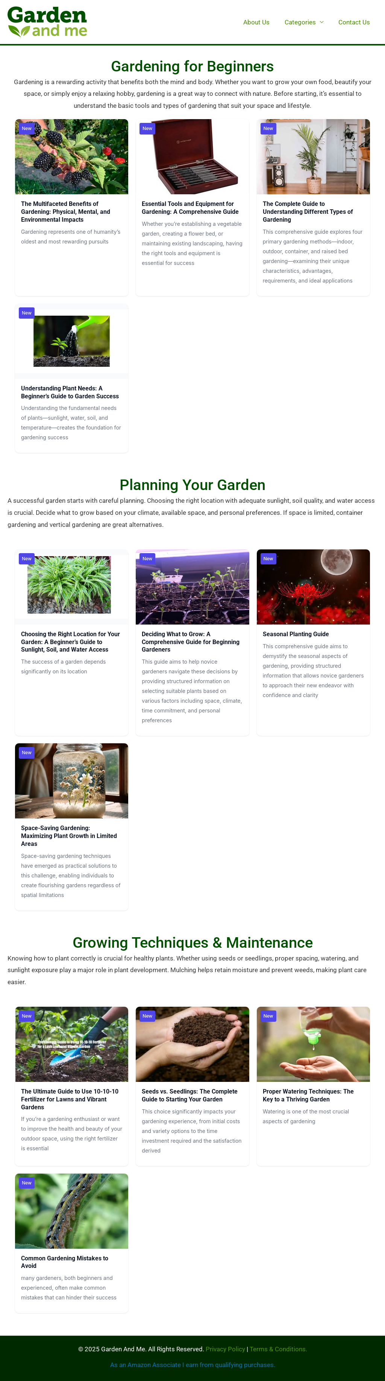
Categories (303, 22)
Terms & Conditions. (278, 1349)
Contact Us (355, 22)
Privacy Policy (225, 1349)
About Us (262, 22)
